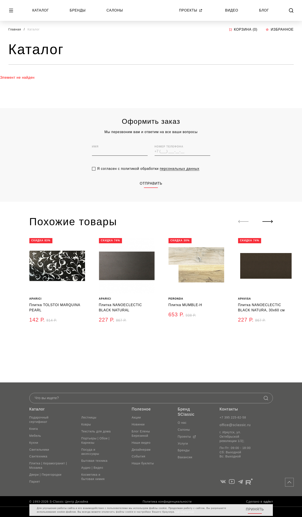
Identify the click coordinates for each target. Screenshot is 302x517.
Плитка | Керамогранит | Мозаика (48, 465)
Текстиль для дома (96, 431)
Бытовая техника (94, 460)
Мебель (35, 435)
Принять (255, 509)
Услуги (183, 443)
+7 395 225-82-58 (233, 417)
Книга (33, 428)
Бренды (78, 10)
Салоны (115, 10)
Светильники (39, 449)
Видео (231, 10)
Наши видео (141, 442)
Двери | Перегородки (45, 474)
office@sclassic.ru (235, 425)
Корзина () (243, 29)
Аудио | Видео (92, 467)
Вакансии (185, 457)
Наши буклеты (143, 463)
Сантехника (38, 456)
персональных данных (179, 176)
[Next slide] (267, 221)
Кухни (33, 442)
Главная (14, 29)
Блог (264, 10)
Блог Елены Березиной (141, 433)
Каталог (40, 10)
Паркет (34, 481)
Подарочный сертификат (39, 420)
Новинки (138, 424)
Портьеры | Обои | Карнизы (95, 440)
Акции (136, 417)
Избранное (279, 29)
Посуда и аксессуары (90, 452)
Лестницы (89, 417)
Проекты (191, 10)
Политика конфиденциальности (167, 501)
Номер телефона (169, 153)
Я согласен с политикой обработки (148, 176)
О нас (182, 422)
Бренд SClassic (186, 412)
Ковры (86, 424)
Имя (95, 153)
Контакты (229, 409)
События (138, 456)
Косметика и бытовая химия (93, 477)
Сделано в (259, 501)
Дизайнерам (141, 449)
